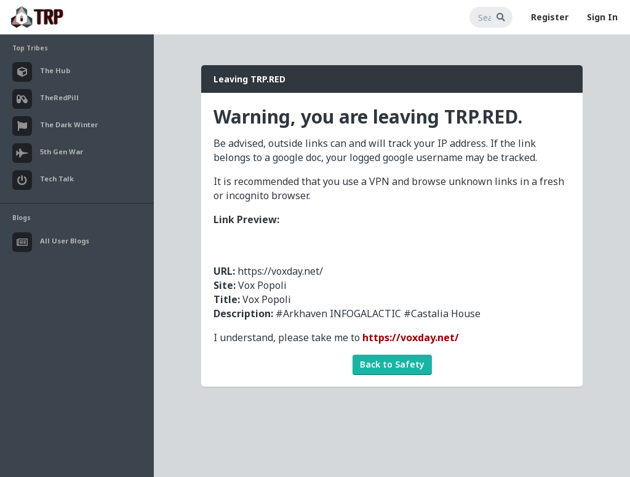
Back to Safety (392, 364)
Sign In (602, 17)
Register (549, 17)
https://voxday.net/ (410, 337)
